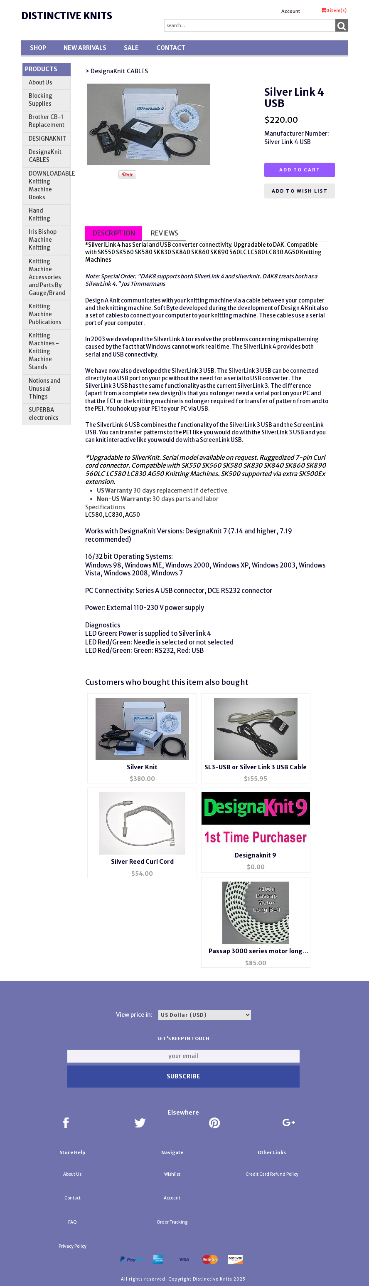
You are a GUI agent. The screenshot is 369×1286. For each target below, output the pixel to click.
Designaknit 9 (255, 855)
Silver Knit (142, 767)
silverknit (247, 276)
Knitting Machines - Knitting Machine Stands (44, 351)
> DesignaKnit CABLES (116, 71)
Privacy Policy (72, 1246)
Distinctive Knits (66, 16)
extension (99, 482)
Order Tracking (172, 1222)
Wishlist (172, 1174)
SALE (131, 48)
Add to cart (299, 170)
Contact (170, 48)
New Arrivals (85, 48)
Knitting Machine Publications (45, 314)
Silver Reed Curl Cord (142, 861)
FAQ (72, 1222)
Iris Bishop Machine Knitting (43, 239)
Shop (38, 48)
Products (41, 69)
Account (290, 11)
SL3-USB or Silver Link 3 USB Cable (255, 767)
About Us (40, 82)
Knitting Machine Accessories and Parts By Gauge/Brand (47, 277)
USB (165, 244)
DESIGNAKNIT (47, 138)
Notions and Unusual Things (45, 388)
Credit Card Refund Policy (272, 1174)
